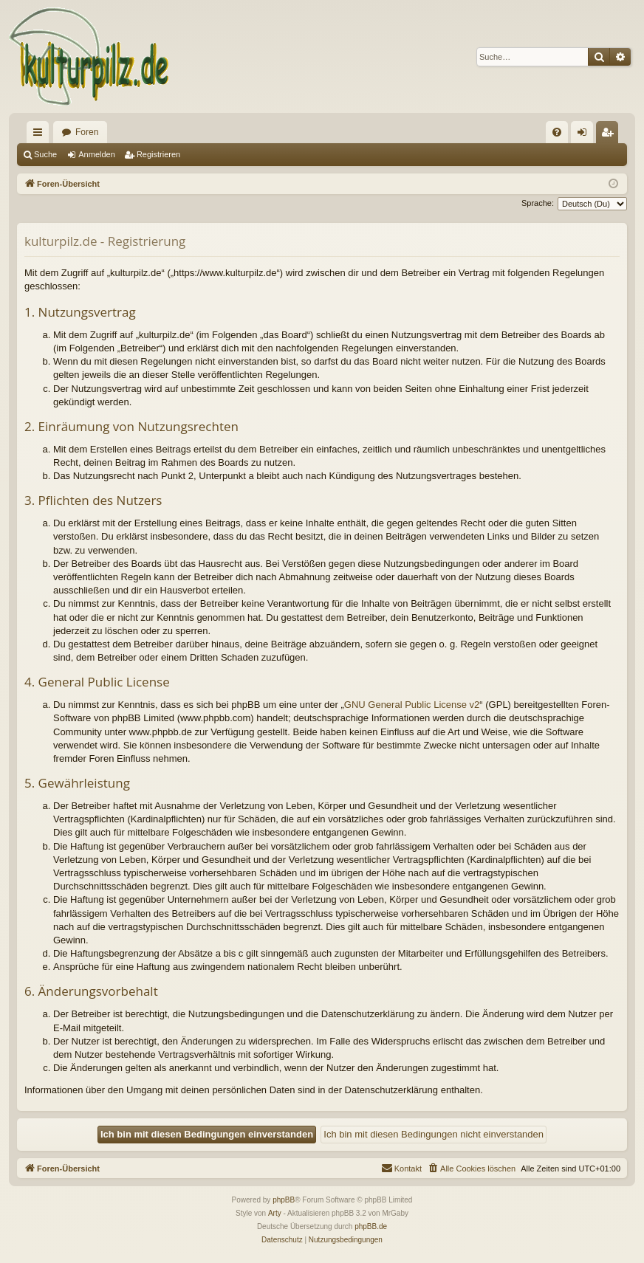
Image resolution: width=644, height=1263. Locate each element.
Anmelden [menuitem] (585, 135)
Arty (274, 1213)
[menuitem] (557, 132)
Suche (45, 154)
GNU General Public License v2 (412, 704)
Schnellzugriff (40, 135)
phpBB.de (370, 1226)
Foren (86, 132)
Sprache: (537, 203)
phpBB (284, 1200)
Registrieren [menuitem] (610, 135)
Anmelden (96, 154)
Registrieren (158, 154)
